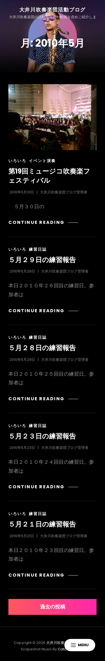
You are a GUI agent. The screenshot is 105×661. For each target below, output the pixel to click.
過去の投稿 (52, 606)
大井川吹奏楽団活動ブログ (52, 9)
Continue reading (39, 222)
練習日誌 (38, 249)
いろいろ (17, 161)
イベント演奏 (42, 161)
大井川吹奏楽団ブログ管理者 (63, 192)
